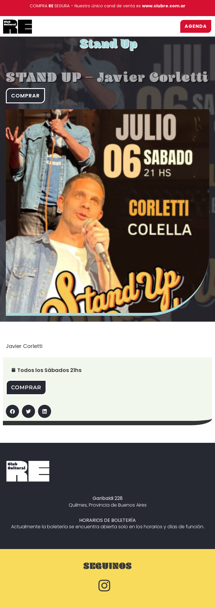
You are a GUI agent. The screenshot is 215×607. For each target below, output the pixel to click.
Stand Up (108, 47)
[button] (12, 411)
